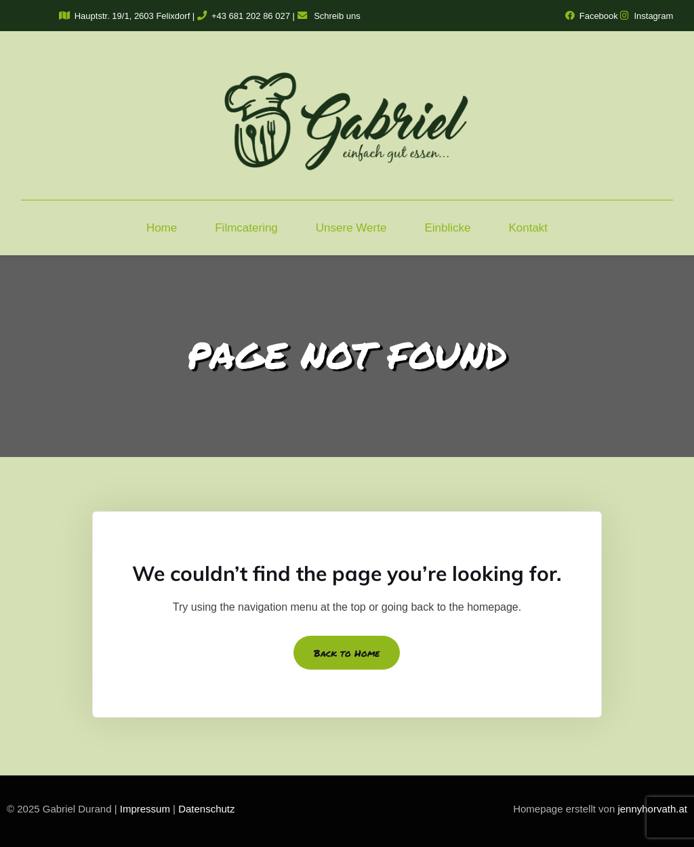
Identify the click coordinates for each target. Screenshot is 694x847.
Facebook (591, 16)
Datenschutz (206, 809)
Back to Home (347, 652)
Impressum (145, 809)
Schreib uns (329, 16)
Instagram (646, 16)
